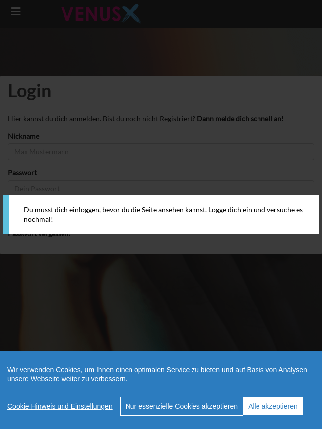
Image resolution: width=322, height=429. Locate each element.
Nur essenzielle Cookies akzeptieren (182, 406)
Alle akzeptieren (273, 406)
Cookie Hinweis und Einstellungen (60, 406)
